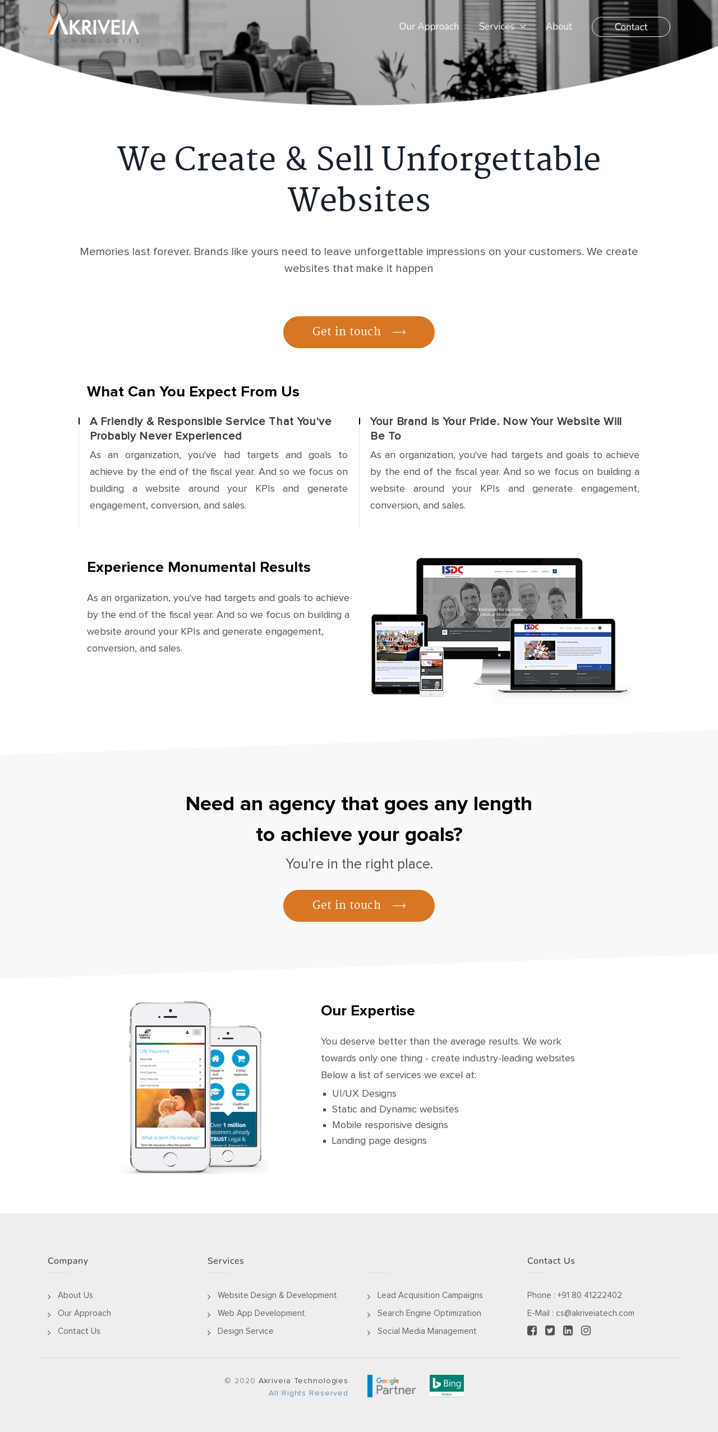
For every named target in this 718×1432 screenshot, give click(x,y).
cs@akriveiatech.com (595, 1313)
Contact (631, 27)
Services (502, 26)
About (559, 26)
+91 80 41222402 (590, 1295)
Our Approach (429, 26)
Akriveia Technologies (303, 1381)
